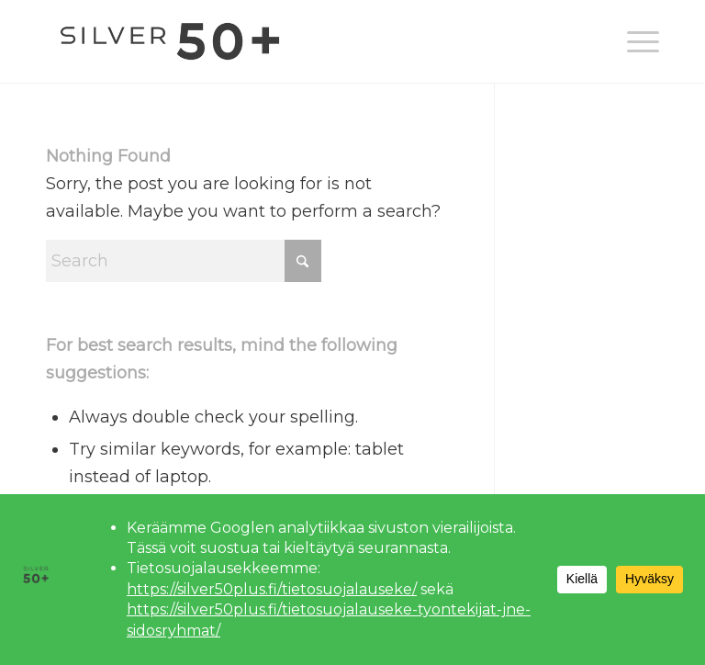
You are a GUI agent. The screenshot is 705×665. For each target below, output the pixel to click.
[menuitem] (634, 41)
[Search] (183, 261)
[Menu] (634, 41)
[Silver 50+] (170, 41)
